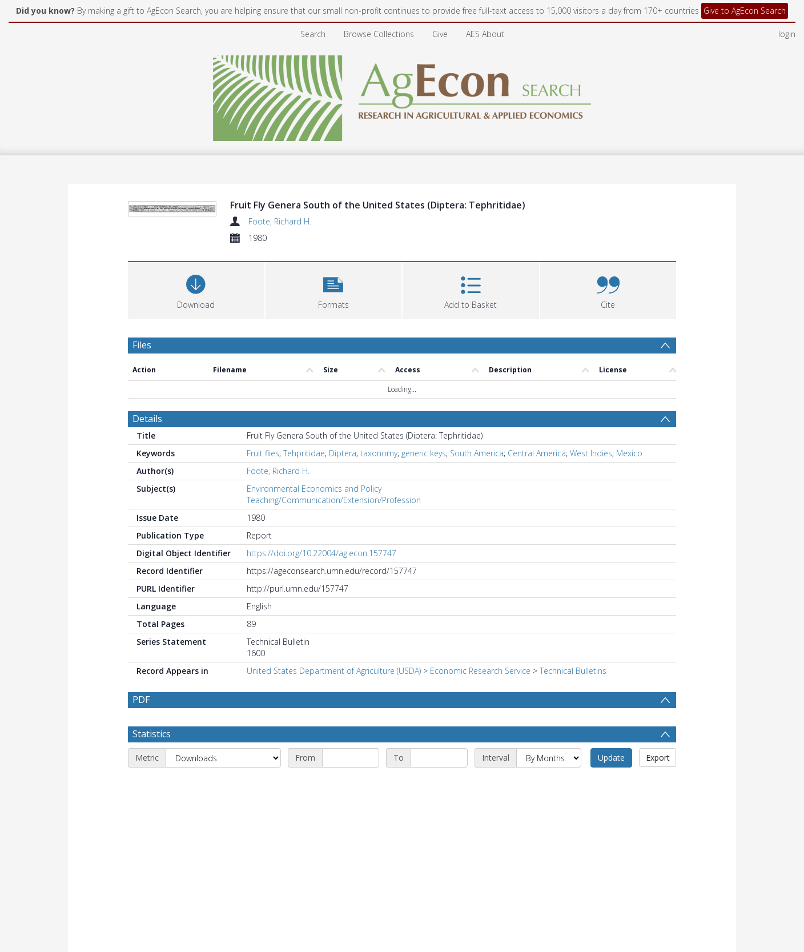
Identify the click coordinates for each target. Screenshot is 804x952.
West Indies (591, 453)
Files (141, 345)
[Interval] (548, 758)
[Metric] (223, 758)
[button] (334, 289)
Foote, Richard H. (279, 221)
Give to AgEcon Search (745, 10)
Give (440, 34)
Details (147, 418)
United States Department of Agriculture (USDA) (334, 670)
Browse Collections (379, 34)
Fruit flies (263, 453)
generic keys (423, 453)
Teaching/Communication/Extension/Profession (334, 500)
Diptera (342, 453)
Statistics (151, 734)
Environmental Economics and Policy (314, 488)
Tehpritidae (304, 453)
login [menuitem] (786, 34)
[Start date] (350, 758)
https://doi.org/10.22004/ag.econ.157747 (321, 553)
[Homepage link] (402, 95)
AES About (485, 34)
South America (477, 453)
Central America (537, 453)
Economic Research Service (480, 670)
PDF (141, 699)
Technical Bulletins (573, 670)
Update (611, 757)
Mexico (629, 453)
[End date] (439, 758)
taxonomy (378, 453)
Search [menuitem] (312, 34)
